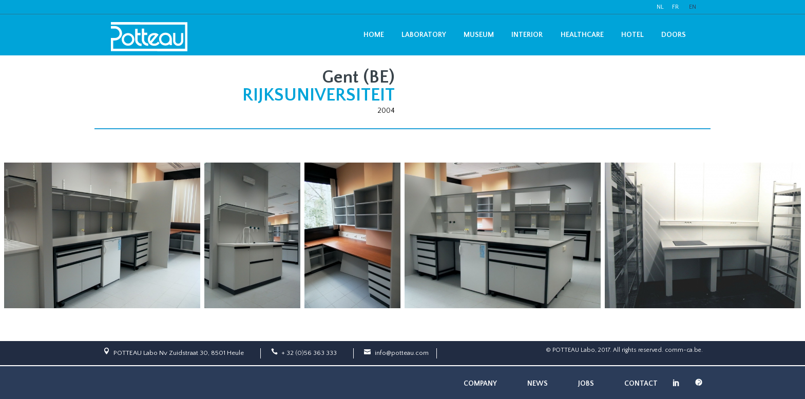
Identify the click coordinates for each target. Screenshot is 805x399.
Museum (479, 35)
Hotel (632, 35)
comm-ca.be (683, 350)
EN (692, 7)
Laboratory (423, 35)
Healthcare (582, 35)
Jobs (586, 384)
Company (480, 384)
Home (373, 35)
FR (675, 7)
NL (660, 7)
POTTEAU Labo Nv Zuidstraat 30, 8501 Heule (178, 352)
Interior (527, 35)
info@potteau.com (402, 352)
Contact (641, 384)
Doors (673, 35)
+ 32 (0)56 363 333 (309, 352)
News (537, 384)
